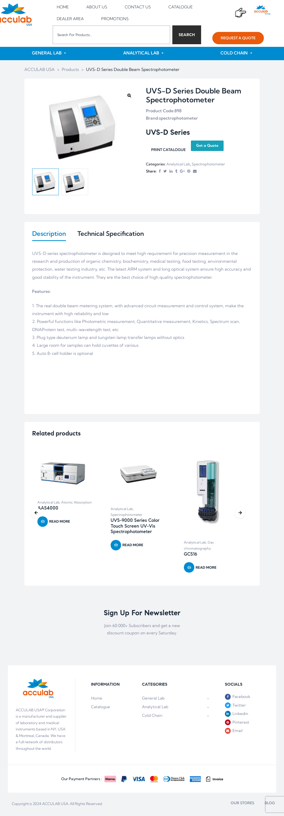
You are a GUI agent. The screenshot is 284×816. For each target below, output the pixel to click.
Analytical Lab (178, 164)
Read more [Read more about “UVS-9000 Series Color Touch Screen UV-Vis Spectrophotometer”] (132, 546)
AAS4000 (47, 509)
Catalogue (100, 707)
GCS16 (190, 555)
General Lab (175, 699)
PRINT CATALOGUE (168, 150)
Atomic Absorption (76, 503)
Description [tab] (49, 234)
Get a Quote (207, 145)
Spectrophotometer (208, 164)
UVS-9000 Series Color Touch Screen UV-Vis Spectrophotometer (135, 526)
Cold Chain (175, 716)
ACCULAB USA (55, 804)
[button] (238, 38)
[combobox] (111, 34)
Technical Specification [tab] (110, 234)
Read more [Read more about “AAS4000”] (59, 522)
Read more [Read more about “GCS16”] (206, 568)
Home (96, 699)
